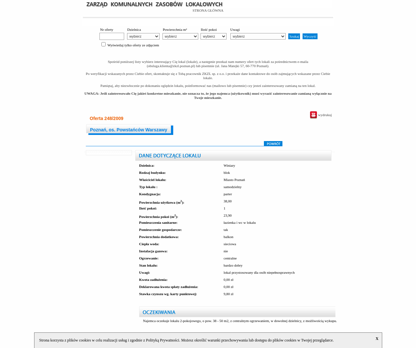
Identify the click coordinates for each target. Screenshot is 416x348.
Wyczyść (310, 36)
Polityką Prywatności (162, 340)
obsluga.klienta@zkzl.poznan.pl (171, 66)
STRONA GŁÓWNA (207, 10)
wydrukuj (321, 115)
